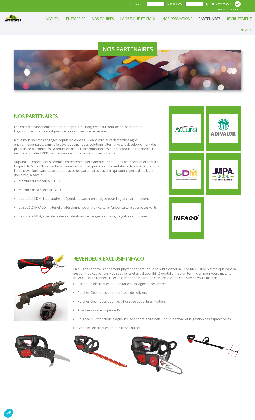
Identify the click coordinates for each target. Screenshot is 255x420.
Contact (244, 29)
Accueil (53, 18)
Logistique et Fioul (138, 18)
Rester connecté (224, 4)
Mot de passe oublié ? (229, 9)
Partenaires (210, 18)
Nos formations (177, 18)
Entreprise (75, 18)
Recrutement (239, 18)
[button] (8, 413)
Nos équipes (103, 18)
